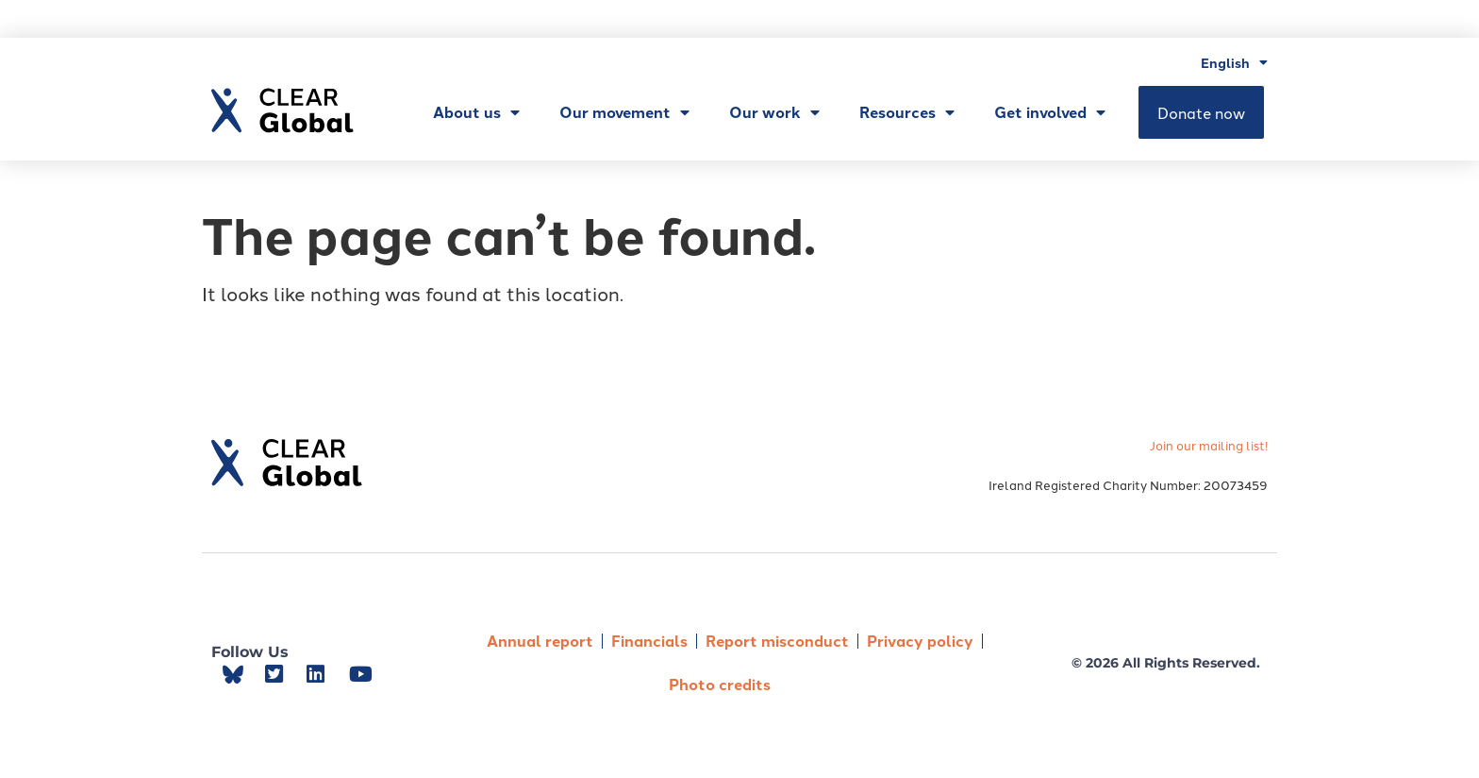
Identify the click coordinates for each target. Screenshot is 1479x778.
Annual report (540, 640)
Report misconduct (777, 640)
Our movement (624, 112)
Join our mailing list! (1209, 444)
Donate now (1201, 112)
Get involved (1049, 112)
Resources (907, 112)
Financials (649, 640)
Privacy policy (920, 640)
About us (476, 112)
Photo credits (720, 684)
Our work (774, 112)
